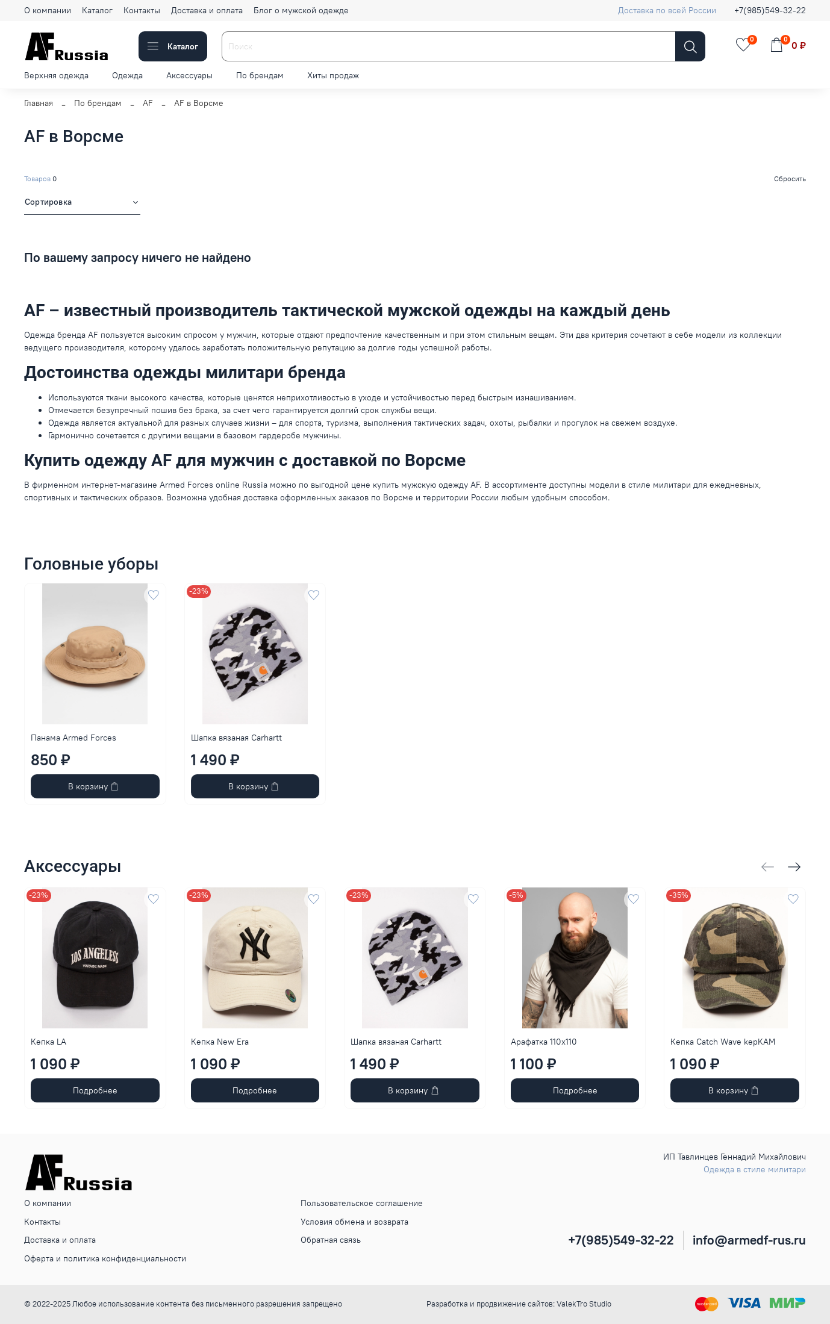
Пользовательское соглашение (362, 1203)
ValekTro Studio (584, 1303)
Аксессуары (189, 75)
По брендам (260, 75)
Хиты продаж (333, 75)
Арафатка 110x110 (544, 1041)
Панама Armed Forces (73, 737)
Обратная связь (331, 1239)
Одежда (127, 75)
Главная (38, 103)
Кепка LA (48, 1041)
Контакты (141, 10)
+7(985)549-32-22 (770, 10)
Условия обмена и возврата (354, 1221)
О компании (47, 10)
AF (148, 103)
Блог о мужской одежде (301, 10)
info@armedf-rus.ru (749, 1240)
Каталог (97, 10)
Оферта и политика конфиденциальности (105, 1258)
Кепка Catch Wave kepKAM (722, 1041)
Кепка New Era (220, 1041)
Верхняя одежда (56, 75)
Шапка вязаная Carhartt (236, 737)
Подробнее (95, 1090)
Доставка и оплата (207, 10)
